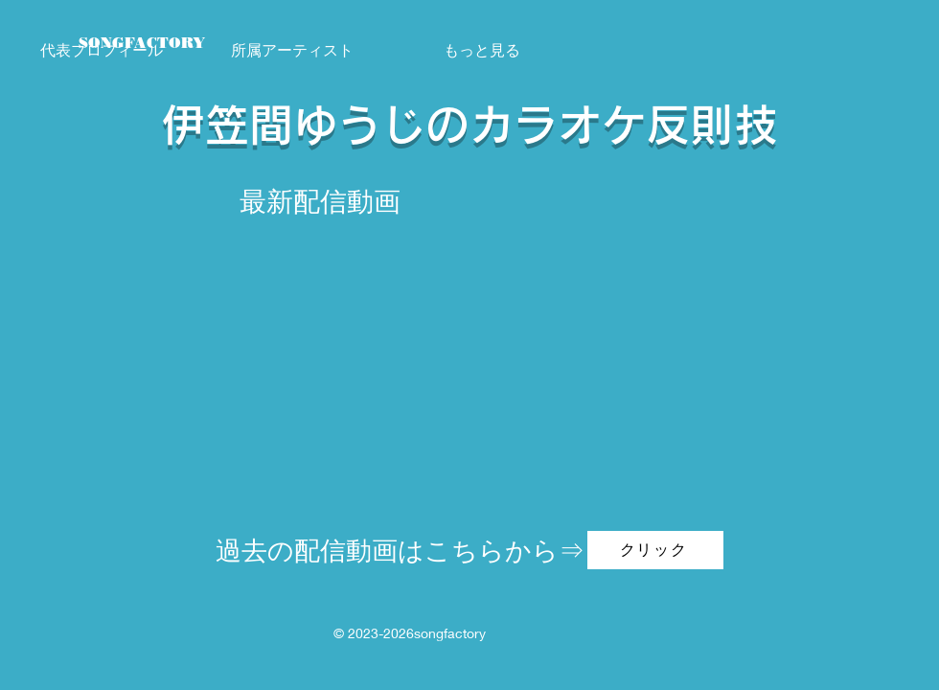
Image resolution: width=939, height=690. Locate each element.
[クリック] (655, 550)
